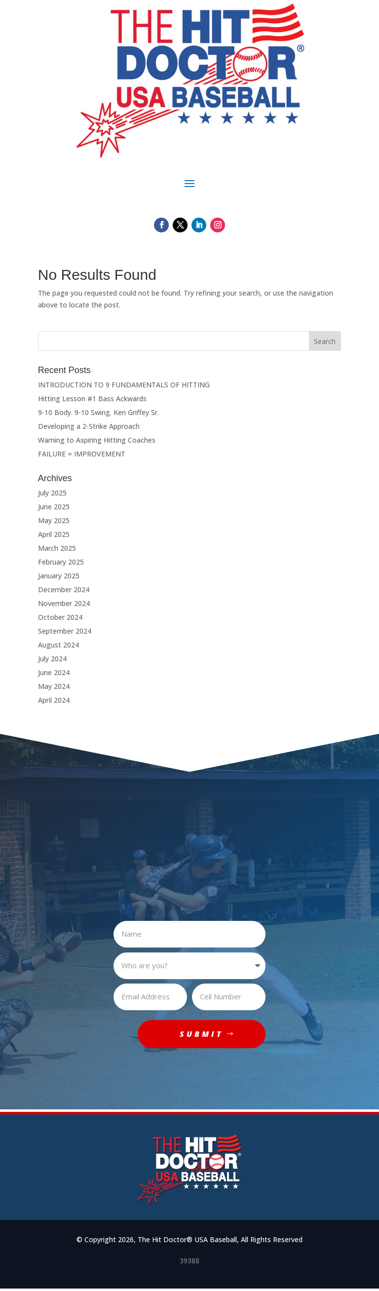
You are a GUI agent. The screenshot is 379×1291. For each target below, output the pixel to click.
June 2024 (54, 672)
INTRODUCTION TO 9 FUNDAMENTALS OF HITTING (124, 384)
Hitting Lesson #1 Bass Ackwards (92, 398)
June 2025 (54, 506)
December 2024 (63, 589)
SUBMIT (200, 1035)
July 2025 (52, 492)
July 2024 (52, 658)
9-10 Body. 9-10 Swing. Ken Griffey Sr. (98, 412)
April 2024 (54, 700)
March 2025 (57, 548)
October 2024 (60, 617)
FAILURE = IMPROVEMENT (81, 453)
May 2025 (54, 520)
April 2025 (54, 534)
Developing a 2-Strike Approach (89, 426)
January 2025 (58, 575)
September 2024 (64, 631)
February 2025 (61, 562)
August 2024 (58, 644)
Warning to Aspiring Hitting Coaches (96, 440)
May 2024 (54, 686)
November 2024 (64, 603)
